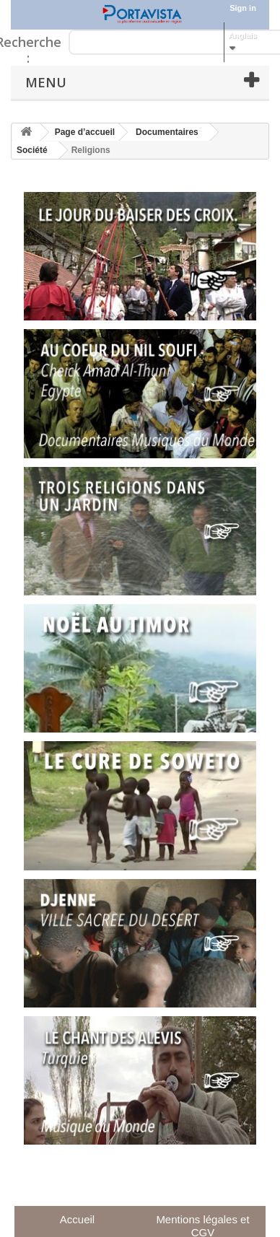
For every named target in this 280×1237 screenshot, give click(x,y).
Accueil (77, 1219)
